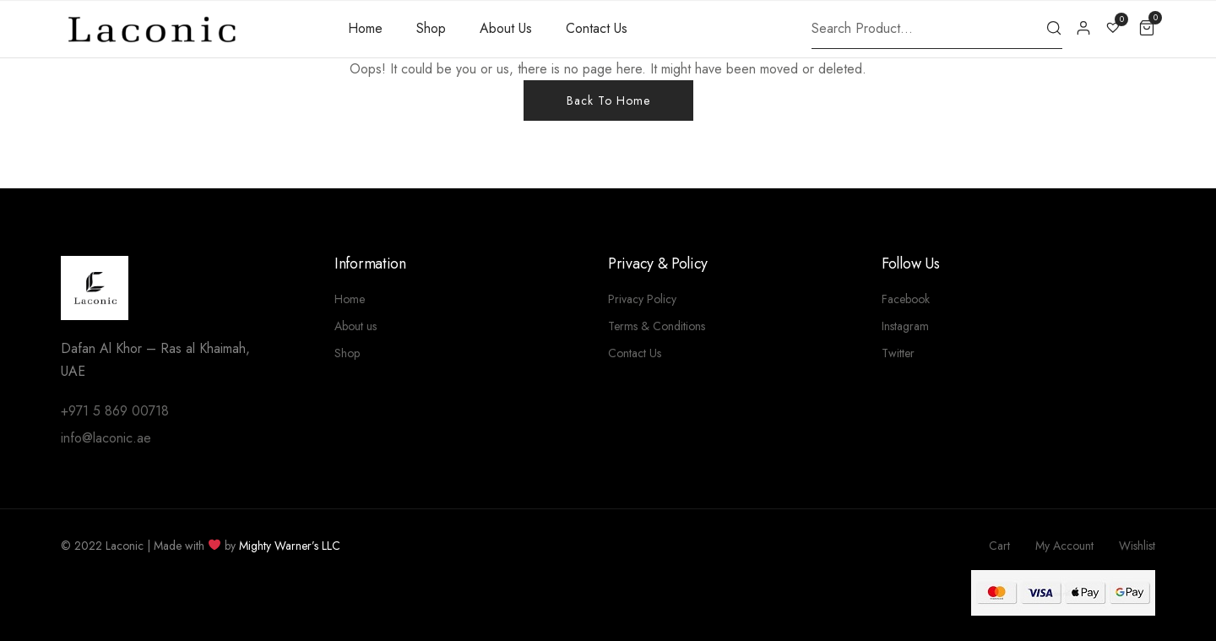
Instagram (905, 326)
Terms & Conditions (656, 326)
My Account (1064, 545)
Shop (431, 28)
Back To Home (608, 100)
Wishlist (1137, 545)
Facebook (906, 299)
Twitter (898, 353)
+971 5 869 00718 (115, 411)
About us (355, 326)
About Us (506, 28)
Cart (999, 545)
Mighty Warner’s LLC (289, 545)
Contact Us (596, 28)
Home (365, 28)
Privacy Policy (642, 299)
